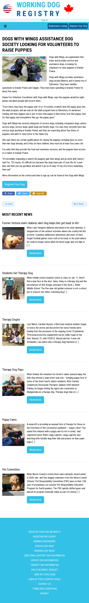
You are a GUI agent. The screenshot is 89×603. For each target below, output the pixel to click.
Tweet (22, 193)
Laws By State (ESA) (44, 574)
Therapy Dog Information (44, 565)
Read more (35, 253)
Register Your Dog (78, 26)
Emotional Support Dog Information (44, 555)
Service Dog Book (44, 546)
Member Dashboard (44, 541)
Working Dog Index (44, 550)
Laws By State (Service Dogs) (44, 579)
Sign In (44, 20)
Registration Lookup (58, 26)
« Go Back (8, 204)
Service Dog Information (44, 560)
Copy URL (38, 193)
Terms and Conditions (44, 588)
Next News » (79, 204)
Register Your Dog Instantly (45, 531)
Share (8, 193)
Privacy (44, 593)
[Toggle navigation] (5, 26)
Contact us (44, 584)
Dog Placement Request (44, 569)
